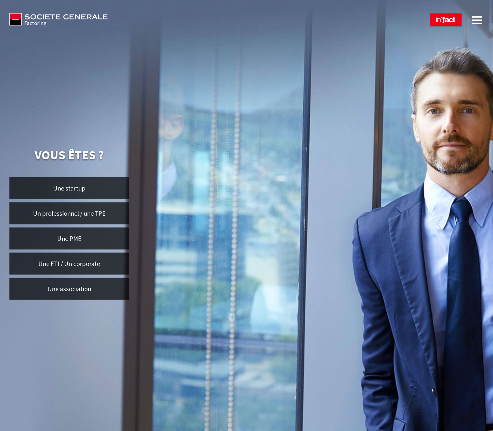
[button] (446, 19)
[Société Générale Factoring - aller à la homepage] (125, 19)
